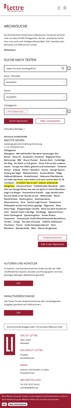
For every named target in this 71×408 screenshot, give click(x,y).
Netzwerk (24, 343)
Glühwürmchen (30, 173)
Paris (23, 202)
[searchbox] (35, 82)
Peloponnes (55, 202)
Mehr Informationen (17, 404)
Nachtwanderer (42, 199)
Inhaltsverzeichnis (52, 237)
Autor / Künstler (12, 76)
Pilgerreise (49, 205)
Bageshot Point (53, 156)
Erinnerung (37, 144)
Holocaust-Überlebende (51, 176)
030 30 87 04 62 (32, 384)
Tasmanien (9, 218)
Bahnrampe (10, 160)
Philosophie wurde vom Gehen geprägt (23, 205)
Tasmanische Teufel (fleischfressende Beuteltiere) (41, 218)
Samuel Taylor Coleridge (22, 212)
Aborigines (9, 153)
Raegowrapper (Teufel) (28, 208)
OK (4, 404)
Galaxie (16, 169)
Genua (45, 169)
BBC (20, 160)
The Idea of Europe (31, 221)
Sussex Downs (48, 215)
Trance (19, 225)
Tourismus (9, 225)
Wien (33, 228)
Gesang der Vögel (12, 173)
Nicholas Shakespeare (15, 136)
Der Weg (8, 163)
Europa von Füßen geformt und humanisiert (34, 166)
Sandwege (41, 212)
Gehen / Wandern (31, 169)
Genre (7, 90)
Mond (57, 195)
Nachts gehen (14, 140)
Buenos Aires (46, 160)
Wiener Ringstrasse (47, 228)
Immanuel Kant (24, 186)
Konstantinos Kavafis (33, 192)
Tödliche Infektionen (52, 221)
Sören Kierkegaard (13, 215)
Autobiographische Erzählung (17, 144)
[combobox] (35, 82)
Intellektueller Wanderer (46, 186)
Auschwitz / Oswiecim (33, 156)
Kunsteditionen (27, 358)
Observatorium (11, 202)
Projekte (24, 354)
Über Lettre (25, 339)
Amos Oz (17, 156)
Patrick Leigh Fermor (37, 202)
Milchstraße (46, 195)
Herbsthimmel (31, 176)
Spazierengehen (32, 215)
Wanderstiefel (22, 228)
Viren (53, 225)
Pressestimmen (27, 372)
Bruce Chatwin (30, 160)
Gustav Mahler (47, 173)
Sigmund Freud (55, 212)
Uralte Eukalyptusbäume (37, 225)
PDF (18, 283)
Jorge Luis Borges (12, 192)
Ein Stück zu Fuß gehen (25, 163)
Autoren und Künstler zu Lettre (34, 369)
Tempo (16, 221)
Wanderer (9, 228)
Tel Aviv (7, 221)
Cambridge (60, 160)
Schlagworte (10, 105)
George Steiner (57, 169)
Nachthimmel (10, 199)
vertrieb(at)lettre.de (29, 387)
